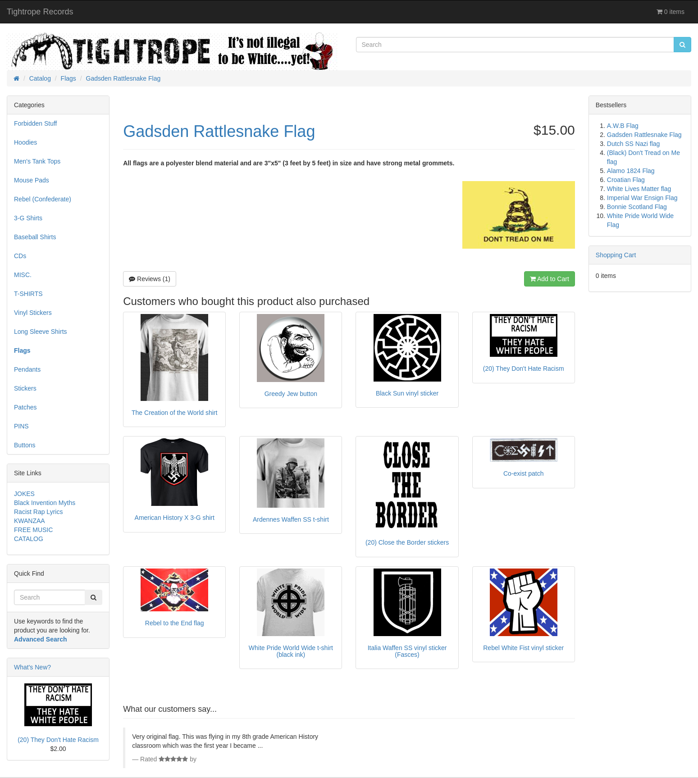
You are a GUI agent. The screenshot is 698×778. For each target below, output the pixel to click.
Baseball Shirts (35, 237)
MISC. (23, 274)
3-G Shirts (28, 218)
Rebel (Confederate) (42, 199)
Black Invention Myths (44, 502)
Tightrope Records (40, 11)
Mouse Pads (31, 180)
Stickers (25, 388)
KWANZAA (29, 520)
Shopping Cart (616, 255)
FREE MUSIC (33, 529)
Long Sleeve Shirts (40, 331)
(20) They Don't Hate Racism (58, 739)
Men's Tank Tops (37, 161)
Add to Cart (549, 278)
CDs (20, 255)
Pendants (27, 369)
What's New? (32, 667)
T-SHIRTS (28, 293)
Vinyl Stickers (33, 312)
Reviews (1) (149, 278)
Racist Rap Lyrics (38, 511)
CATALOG (28, 538)
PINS (21, 426)
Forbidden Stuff (35, 123)
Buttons (24, 445)
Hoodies (25, 142)
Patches (25, 407)
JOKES (24, 493)
